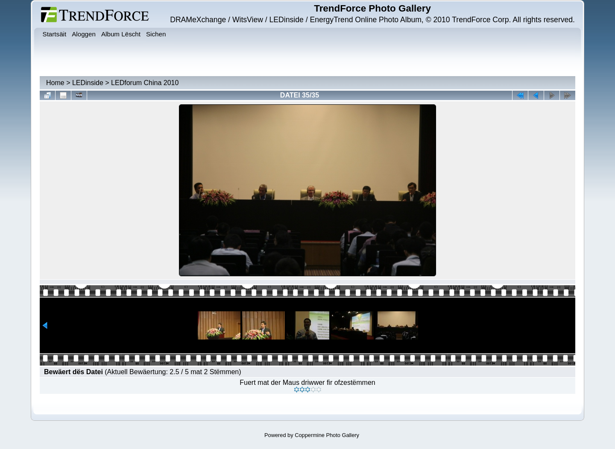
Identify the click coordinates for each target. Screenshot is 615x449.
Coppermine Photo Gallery (327, 435)
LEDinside (87, 82)
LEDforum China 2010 (145, 82)
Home (55, 82)
